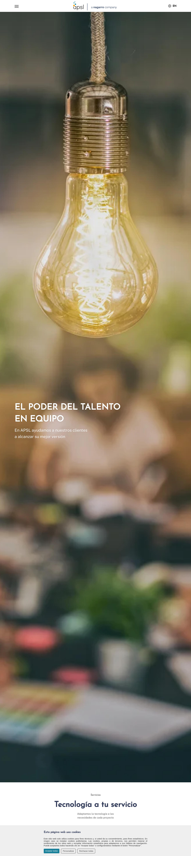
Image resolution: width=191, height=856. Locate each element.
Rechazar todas (86, 851)
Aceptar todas (51, 851)
